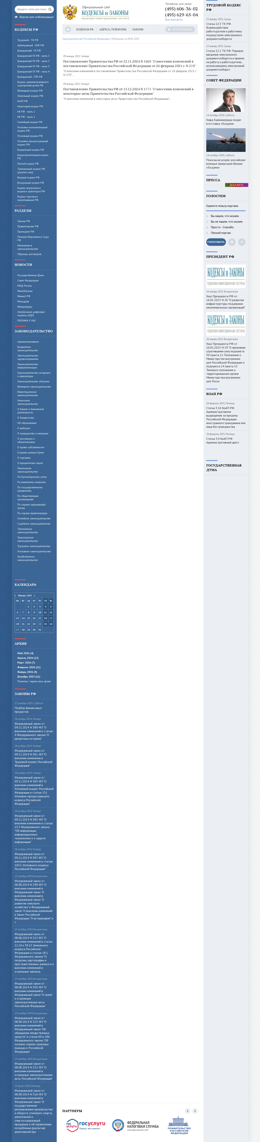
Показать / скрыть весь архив (34, 681)
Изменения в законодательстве (27, 247)
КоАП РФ (22, 101)
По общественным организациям (28, 497)
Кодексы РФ (85, 29)
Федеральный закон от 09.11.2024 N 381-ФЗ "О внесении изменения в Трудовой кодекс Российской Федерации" (33, 758)
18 (45, 618)
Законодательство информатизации (27, 365)
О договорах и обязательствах (26, 440)
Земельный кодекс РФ (30, 96)
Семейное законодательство (34, 518)
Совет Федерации (28, 280)
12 (51, 612)
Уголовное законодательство (34, 551)
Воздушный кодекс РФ (30, 182)
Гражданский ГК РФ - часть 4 (33, 71)
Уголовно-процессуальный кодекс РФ (32, 142)
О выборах (23, 428)
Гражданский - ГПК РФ (29, 76)
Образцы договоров (29, 254)
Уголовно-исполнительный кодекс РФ (32, 129)
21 (23, 623)
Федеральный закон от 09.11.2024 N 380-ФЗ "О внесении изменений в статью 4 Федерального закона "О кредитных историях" (34, 731)
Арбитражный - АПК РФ (30, 45)
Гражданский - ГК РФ (29, 50)
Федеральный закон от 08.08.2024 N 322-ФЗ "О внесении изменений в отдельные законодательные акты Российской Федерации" (34, 1071)
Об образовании (27, 423)
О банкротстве (25, 417)
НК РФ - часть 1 (26, 111)
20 (17, 623)
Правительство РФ (28, 226)
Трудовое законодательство (33, 546)
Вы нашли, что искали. (224, 216)
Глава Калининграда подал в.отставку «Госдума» (223, 121)
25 (45, 623)
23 (34, 623)
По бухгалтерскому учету (32, 477)
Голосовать (216, 242)
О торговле (24, 457)
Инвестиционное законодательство (27, 393)
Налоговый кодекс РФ (30, 106)
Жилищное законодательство (34, 386)
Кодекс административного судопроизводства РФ (33, 83)
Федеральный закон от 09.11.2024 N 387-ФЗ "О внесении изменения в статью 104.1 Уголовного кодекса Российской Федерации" (34, 861)
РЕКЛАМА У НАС (26, 320)
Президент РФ (25, 231)
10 (40, 612)
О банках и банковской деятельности (30, 410)
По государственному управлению (30, 489)
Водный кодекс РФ (28, 177)
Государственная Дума (30, 275)
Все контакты (174, 19)
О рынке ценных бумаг (30, 452)
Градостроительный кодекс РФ (32, 156)
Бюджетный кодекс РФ (30, 149)
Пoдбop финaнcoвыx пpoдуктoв (28, 709)
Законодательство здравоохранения (27, 357)
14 (23, 618)
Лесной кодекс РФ (28, 163)
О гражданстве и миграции (32, 433)
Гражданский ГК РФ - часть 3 (33, 66)
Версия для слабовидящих (34, 16)
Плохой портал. (220, 233)
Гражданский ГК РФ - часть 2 (33, 61)
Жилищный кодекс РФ (30, 90)
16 (34, 618)
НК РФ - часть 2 (26, 117)
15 (28, 618)
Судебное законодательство (34, 523)
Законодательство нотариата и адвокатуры (33, 374)
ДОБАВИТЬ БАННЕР (237, 185)
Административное (28, 341)
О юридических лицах (30, 463)
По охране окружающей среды (31, 506)
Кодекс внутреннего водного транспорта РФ (31, 189)
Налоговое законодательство (27, 402)
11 (45, 612)
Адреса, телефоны (112, 29)
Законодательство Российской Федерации (86, 38)
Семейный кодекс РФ (29, 122)
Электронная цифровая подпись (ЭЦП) (31, 313)
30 (34, 629)
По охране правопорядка (32, 513)
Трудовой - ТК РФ (27, 40)
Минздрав (23, 301)
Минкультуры (24, 306)
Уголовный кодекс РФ (30, 136)
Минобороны (25, 291)
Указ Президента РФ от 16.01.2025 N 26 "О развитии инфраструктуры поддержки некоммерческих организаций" (225, 301)
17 (40, 618)
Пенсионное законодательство (27, 470)
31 (40, 629)
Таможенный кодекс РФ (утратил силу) (31, 170)
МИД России (24, 285)
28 (23, 629)
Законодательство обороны (33, 381)
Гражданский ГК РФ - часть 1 (33, 55)
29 (28, 629)
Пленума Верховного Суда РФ (33, 238)
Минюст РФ (23, 296)
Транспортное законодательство (27, 539)
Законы (137, 29)
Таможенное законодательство (27, 530)
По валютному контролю (31, 482)
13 (17, 618)
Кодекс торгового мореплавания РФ (27, 198)
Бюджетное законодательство (27, 348)
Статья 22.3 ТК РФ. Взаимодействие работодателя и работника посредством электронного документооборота (224, 31)
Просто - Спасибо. (222, 227)
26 (51, 623)
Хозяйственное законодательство (27, 558)
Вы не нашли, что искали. (226, 221)
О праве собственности (30, 447)
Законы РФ (23, 221)
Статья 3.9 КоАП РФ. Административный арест (222, 440)
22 (28, 623)
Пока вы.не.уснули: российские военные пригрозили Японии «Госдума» (225, 163)
